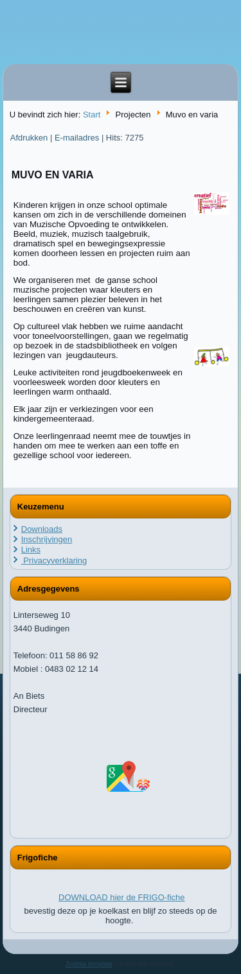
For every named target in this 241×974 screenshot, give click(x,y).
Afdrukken (30, 137)
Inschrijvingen (47, 539)
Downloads (41, 529)
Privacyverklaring (54, 560)
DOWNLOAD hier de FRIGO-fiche (121, 897)
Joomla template (89, 964)
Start (91, 114)
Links (30, 549)
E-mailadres (78, 137)
